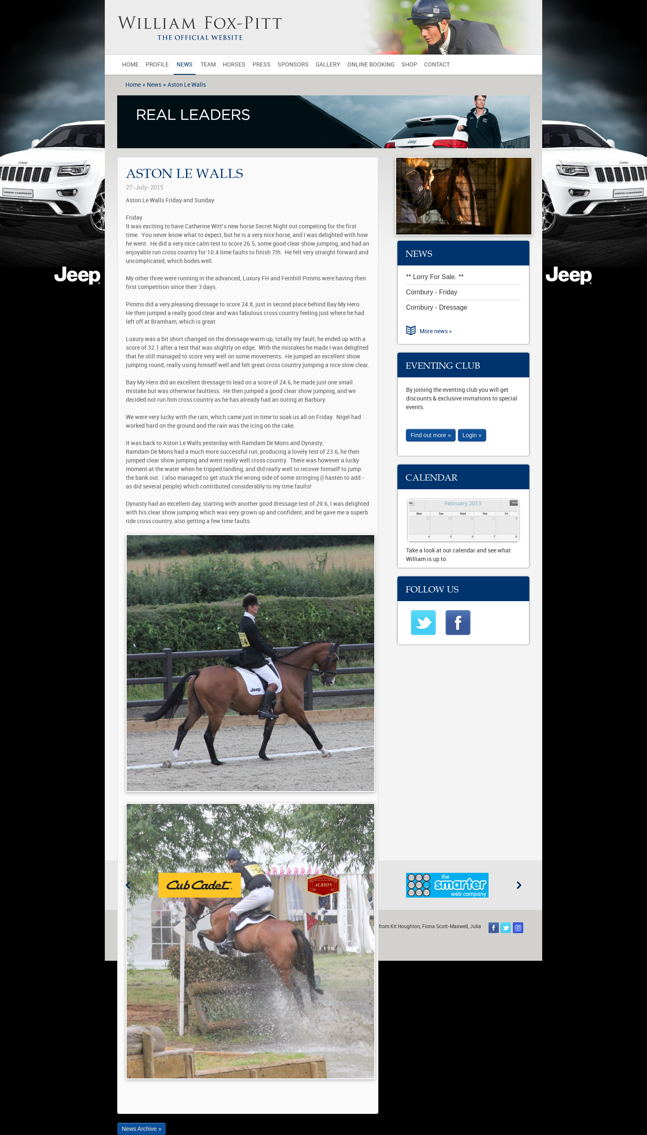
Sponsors (293, 64)
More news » (436, 331)
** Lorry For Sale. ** (435, 276)
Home (130, 64)
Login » (472, 435)
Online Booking (370, 64)
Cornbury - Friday (431, 292)
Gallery (328, 64)
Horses (234, 64)
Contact (437, 64)
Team (208, 64)
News (185, 64)
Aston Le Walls (187, 84)
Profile (157, 64)
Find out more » (431, 435)
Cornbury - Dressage (437, 307)
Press (262, 64)
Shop (409, 64)
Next (519, 885)
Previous (127, 885)
